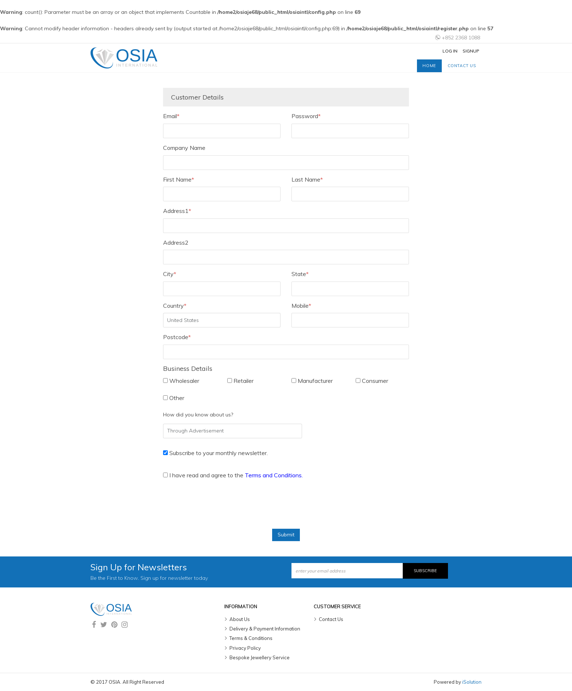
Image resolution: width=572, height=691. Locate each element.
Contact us (462, 65)
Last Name (307, 179)
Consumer (372, 380)
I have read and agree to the (233, 475)
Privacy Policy (245, 648)
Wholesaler (181, 380)
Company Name (184, 147)
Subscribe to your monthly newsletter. (215, 453)
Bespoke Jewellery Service (259, 657)
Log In (449, 51)
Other (173, 397)
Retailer (240, 380)
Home (429, 65)
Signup (471, 51)
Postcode (177, 337)
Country (174, 305)
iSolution (472, 682)
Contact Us (331, 619)
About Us (239, 619)
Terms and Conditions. (274, 475)
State (300, 273)
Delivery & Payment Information (264, 629)
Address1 (177, 210)
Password (306, 116)
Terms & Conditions (251, 638)
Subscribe (425, 570)
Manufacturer (312, 380)
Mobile (301, 305)
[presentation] (218, 507)
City (169, 273)
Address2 (176, 242)
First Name (178, 179)
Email (171, 116)
